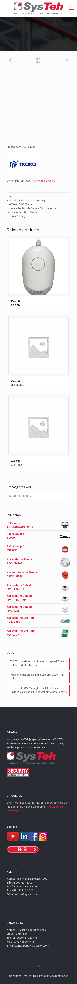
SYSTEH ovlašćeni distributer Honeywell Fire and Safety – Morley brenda (38, 663)
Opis (9, 196)
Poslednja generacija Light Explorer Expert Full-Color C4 (37, 676)
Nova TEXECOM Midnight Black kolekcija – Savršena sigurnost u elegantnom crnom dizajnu (38, 689)
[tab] (38, 196)
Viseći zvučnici (47, 180)
